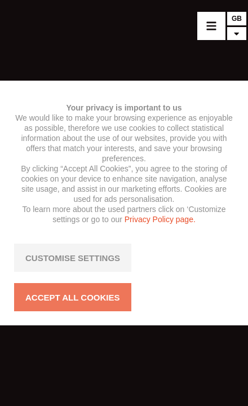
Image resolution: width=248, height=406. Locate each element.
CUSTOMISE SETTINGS (72, 258)
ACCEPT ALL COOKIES (72, 297)
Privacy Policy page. (160, 219)
